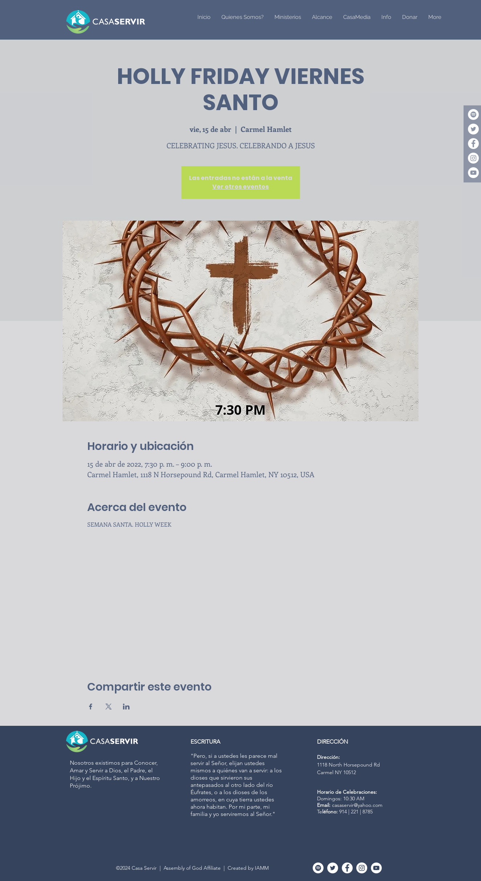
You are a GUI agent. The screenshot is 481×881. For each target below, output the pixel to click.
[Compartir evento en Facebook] (90, 706)
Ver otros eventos (240, 186)
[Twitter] (473, 129)
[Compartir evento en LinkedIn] (126, 706)
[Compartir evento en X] (108, 706)
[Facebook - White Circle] (473, 143)
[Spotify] (473, 114)
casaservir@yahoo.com (357, 805)
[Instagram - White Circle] (473, 158)
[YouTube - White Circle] (473, 172)
